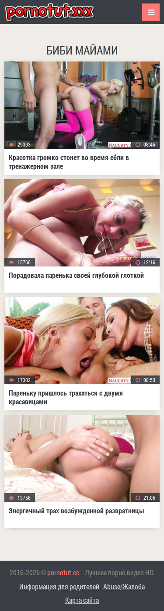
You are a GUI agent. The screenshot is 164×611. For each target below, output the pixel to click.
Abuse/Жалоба (124, 586)
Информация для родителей (59, 586)
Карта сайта (82, 599)
